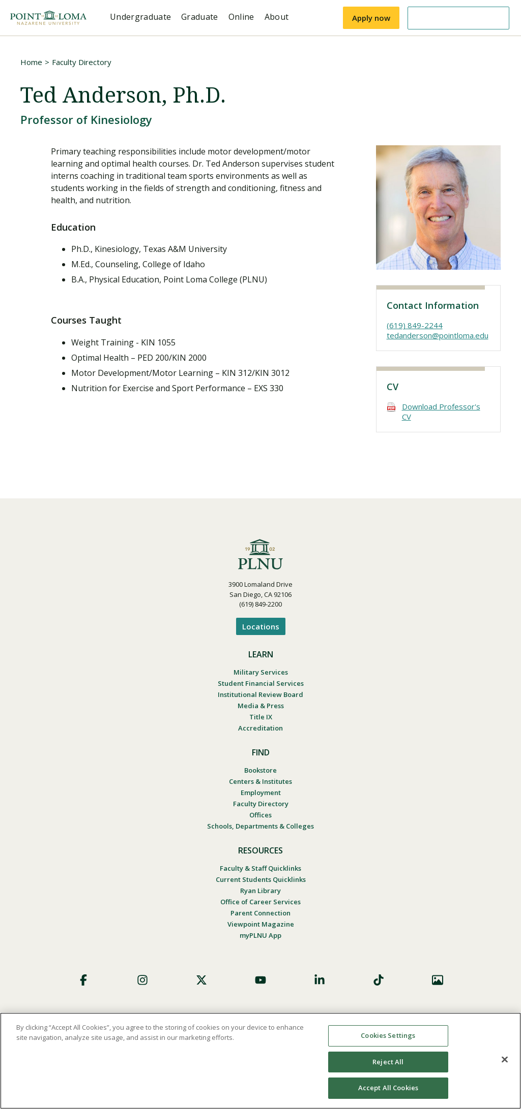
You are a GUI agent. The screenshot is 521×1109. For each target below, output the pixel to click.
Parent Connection (260, 912)
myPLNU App (260, 935)
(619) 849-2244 (415, 325)
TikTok (378, 980)
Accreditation (260, 728)
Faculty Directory (81, 62)
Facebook (83, 980)
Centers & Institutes (260, 781)
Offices (260, 814)
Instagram (142, 980)
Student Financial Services (261, 683)
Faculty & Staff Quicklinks (260, 868)
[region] (260, 1060)
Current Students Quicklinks (261, 879)
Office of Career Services (260, 901)
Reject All (387, 1061)
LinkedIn (319, 980)
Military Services (261, 672)
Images (437, 980)
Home (31, 62)
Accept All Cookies (388, 1087)
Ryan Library (260, 890)
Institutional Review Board (260, 694)
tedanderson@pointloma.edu (437, 335)
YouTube (260, 980)
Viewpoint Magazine (260, 924)
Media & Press (261, 705)
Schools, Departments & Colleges (260, 826)
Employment (261, 792)
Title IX (260, 716)
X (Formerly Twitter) (201, 980)
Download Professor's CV (441, 411)
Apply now (371, 18)
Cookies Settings (388, 1035)
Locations (260, 626)
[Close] (505, 1060)
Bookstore (260, 770)
